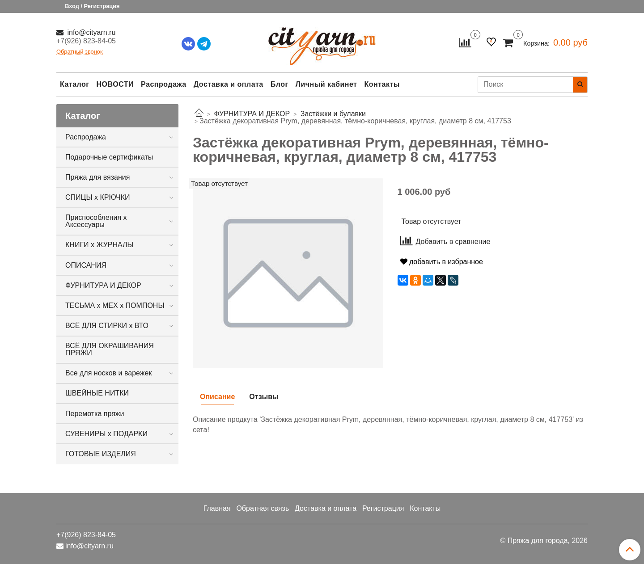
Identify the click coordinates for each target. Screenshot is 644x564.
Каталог (74, 84)
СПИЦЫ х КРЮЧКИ (97, 197)
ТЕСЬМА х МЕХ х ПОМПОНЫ (115, 305)
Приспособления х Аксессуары (96, 221)
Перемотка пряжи (94, 413)
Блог (279, 84)
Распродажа (163, 84)
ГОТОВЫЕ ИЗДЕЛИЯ (100, 454)
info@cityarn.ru (90, 32)
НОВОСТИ (115, 84)
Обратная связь (262, 508)
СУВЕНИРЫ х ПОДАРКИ (106, 434)
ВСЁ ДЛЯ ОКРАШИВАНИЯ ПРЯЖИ (109, 349)
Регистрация (383, 508)
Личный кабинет (326, 84)
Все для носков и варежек (108, 373)
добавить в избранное (441, 261)
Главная (217, 508)
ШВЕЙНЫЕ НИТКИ (97, 393)
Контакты (381, 84)
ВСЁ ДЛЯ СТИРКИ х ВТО (106, 325)
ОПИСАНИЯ (85, 265)
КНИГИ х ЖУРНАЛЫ (99, 244)
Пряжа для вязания (97, 177)
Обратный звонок (79, 52)
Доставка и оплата (228, 84)
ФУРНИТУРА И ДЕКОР (103, 285)
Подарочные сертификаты (109, 157)
